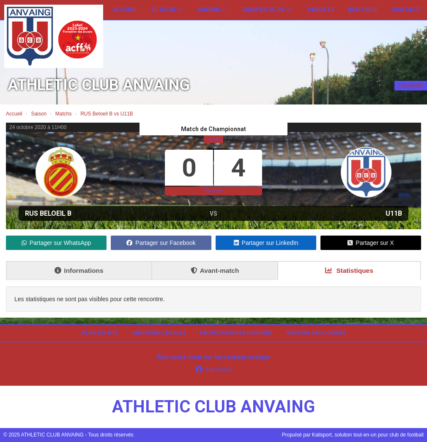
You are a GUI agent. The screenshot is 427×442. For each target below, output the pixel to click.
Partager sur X (371, 242)
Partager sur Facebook (160, 242)
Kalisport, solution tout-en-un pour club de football (368, 435)
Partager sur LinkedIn (266, 242)
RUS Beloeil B (48, 213)
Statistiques (349, 270)
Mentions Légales (159, 332)
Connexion (411, 85)
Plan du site (100, 332)
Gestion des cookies (315, 332)
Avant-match (215, 270)
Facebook (213, 369)
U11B (394, 213)
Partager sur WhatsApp (56, 242)
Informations (79, 270)
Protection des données (236, 332)
